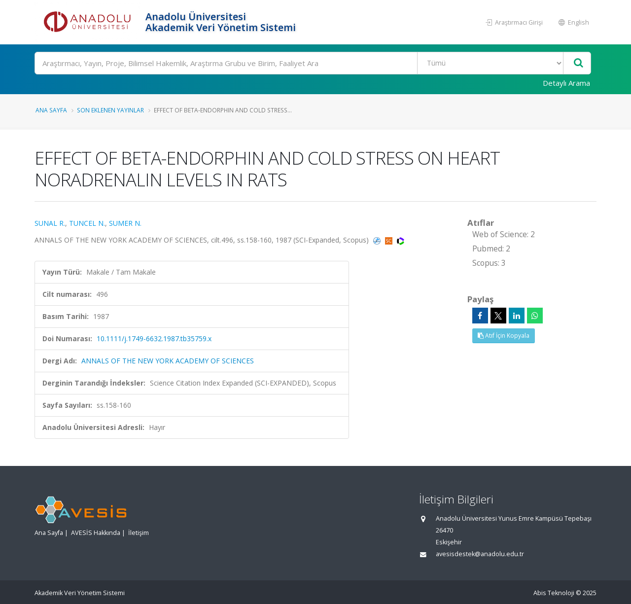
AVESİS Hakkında (95, 533)
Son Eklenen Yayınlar (110, 110)
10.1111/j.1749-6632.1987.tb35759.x (154, 338)
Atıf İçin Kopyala (503, 335)
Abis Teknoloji (553, 593)
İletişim (138, 533)
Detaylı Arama (566, 83)
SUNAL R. (50, 223)
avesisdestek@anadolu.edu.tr (480, 554)
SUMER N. (125, 223)
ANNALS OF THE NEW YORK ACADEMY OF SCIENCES (167, 360)
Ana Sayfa (51, 110)
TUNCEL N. (87, 223)
